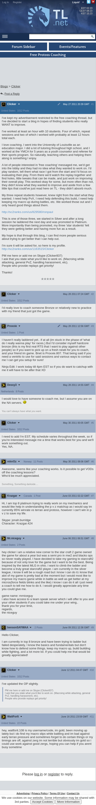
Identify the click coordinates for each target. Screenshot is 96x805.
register (54, 774)
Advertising (23, 793)
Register (17, 2)
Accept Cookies (42, 801)
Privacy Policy (39, 793)
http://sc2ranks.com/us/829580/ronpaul (27, 212)
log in (38, 774)
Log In (5, 2)
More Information (68, 801)
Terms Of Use (57, 793)
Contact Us (73, 793)
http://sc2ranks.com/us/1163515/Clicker (28, 249)
